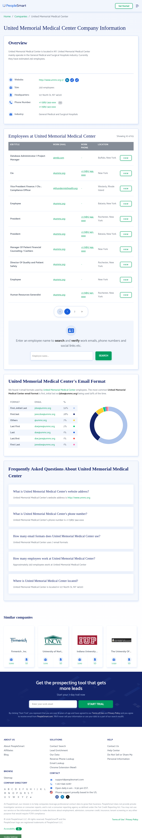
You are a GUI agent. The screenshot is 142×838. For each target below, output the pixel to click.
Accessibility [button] (13, 829)
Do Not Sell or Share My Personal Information (120, 757)
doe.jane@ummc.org (45, 439)
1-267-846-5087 (60, 784)
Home (7, 16)
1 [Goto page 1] (67, 311)
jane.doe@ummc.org (45, 414)
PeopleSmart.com (45, 716)
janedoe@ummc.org (45, 445)
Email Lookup (57, 763)
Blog (6, 755)
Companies (21, 16)
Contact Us (113, 746)
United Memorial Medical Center (59, 390)
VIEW (125, 158)
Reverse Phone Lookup (62, 759)
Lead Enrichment (59, 750)
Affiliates (8, 750)
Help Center (113, 750)
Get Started (124, 6)
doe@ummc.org (43, 432)
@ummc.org (59, 173)
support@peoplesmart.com (67, 780)
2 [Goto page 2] (74, 311)
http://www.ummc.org (50, 80)
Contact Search (58, 746)
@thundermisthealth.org (65, 188)
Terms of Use (98, 713)
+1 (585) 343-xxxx (47, 107)
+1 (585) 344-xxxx (47, 102)
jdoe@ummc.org (43, 408)
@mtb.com (58, 158)
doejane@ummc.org (45, 426)
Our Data (54, 755)
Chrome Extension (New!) (63, 767)
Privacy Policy (114, 713)
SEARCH (103, 355)
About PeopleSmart (14, 746)
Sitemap (8, 778)
